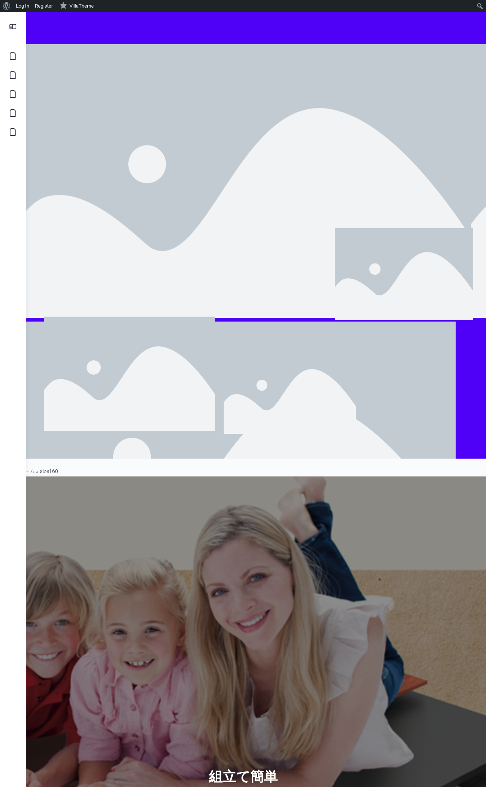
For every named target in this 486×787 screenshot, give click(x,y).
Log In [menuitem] (22, 6)
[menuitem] (6, 6)
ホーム (40, 471)
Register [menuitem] (44, 6)
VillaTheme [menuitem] (77, 5)
